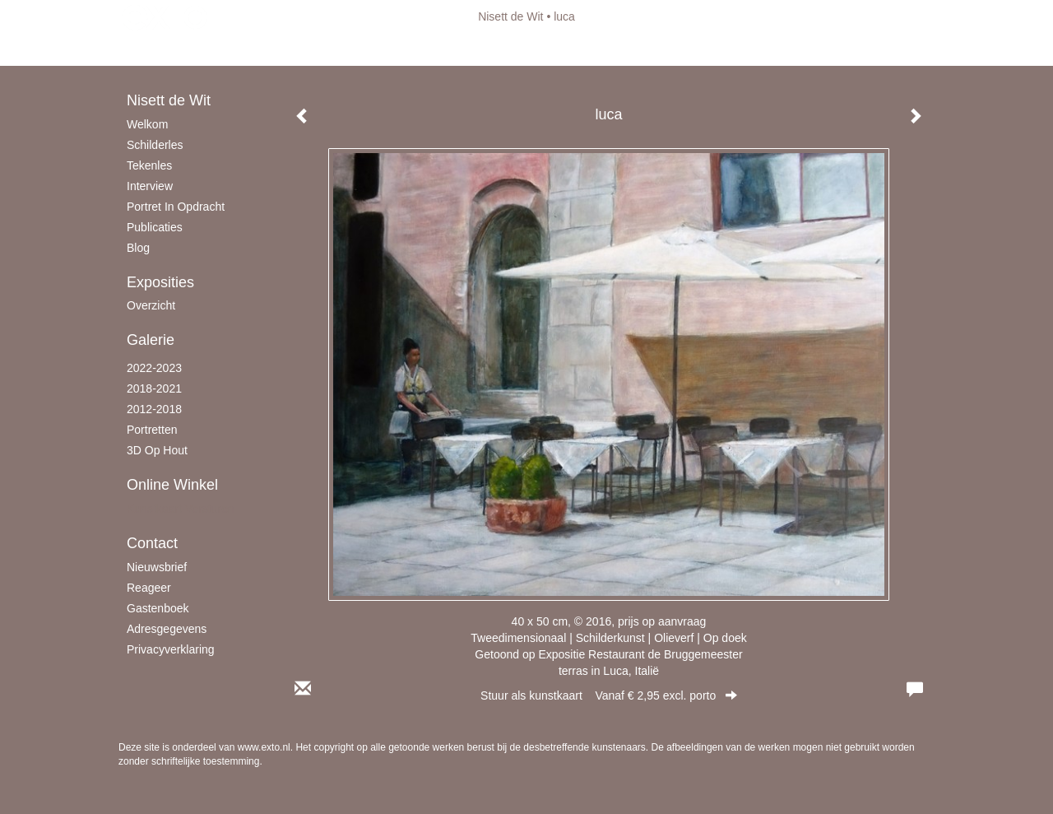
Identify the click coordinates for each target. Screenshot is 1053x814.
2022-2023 (154, 367)
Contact (152, 543)
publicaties (155, 227)
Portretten (152, 429)
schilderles (155, 144)
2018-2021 (154, 388)
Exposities (160, 282)
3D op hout (157, 450)
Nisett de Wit (510, 16)
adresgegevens (166, 628)
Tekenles (149, 165)
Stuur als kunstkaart (608, 695)
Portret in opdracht (176, 206)
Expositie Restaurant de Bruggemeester (640, 654)
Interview (150, 186)
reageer (149, 587)
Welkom (147, 124)
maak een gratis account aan (279, 49)
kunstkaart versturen (180, 508)
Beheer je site (153, 49)
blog (138, 247)
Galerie (150, 340)
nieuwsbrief (157, 567)
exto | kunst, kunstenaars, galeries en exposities (164, 16)
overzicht (151, 305)
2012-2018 (154, 409)
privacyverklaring (171, 649)
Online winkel (172, 485)
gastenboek (158, 608)
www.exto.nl (264, 747)
